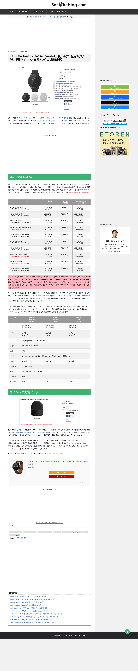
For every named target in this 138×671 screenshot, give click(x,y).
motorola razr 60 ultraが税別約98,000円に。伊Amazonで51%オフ (31, 621)
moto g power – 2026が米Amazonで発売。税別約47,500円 (29, 613)
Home (12, 11)
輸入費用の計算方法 (25, 11)
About (51, 11)
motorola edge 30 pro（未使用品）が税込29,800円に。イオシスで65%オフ (34, 618)
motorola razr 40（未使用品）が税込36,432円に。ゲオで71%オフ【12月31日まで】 (37, 616)
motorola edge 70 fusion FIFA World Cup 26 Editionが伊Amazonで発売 (32, 601)
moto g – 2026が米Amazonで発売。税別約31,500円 (26, 604)
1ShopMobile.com (15, 534)
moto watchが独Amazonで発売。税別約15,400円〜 (26, 607)
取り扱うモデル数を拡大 (47, 122)
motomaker (84, 192)
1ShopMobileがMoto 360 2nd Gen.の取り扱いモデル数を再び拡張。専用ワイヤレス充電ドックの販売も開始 (47, 59)
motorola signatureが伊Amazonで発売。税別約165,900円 (28, 610)
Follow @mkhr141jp (114, 251)
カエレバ (81, 484)
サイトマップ (40, 11)
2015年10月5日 (22, 52)
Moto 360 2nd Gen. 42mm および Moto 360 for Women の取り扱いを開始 (45, 120)
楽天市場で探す (62, 478)
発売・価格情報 (22, 540)
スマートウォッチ (15, 537)
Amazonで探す (62, 474)
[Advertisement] (49, 34)
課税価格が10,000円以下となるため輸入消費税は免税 (36, 434)
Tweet (11, 527)
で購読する (115, 87)
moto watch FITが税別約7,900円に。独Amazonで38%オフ (28, 598)
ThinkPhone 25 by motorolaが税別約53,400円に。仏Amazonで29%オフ (33, 624)
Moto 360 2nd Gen (29, 534)
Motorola (57, 534)
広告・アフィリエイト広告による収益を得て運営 (49, 17)
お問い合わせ (61, 11)
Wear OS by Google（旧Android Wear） (75, 534)
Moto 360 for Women (44, 534)
